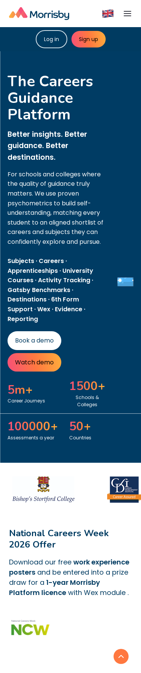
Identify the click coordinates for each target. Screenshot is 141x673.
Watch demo (34, 362)
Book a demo (34, 340)
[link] (121, 656)
